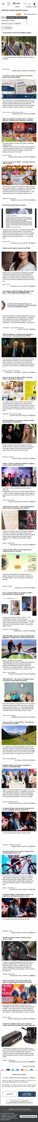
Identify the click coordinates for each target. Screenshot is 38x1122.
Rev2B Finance (18, 630)
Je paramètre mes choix (28, 1116)
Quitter (10, 1094)
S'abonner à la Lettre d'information (20, 1109)
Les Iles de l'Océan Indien (15, 156)
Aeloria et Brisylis (17, 458)
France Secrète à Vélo (15, 544)
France (20, 329)
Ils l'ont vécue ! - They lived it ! (13, 372)
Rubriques (8, 28)
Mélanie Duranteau (17, 113)
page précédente (30, 14)
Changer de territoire (31, 6)
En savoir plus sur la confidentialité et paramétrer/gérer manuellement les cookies (19, 1101)
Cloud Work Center (16, 717)
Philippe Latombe (16, 70)
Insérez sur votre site (28, 1066)
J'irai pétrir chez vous (16, 200)
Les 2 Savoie (17, 760)
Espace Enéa (18, 587)
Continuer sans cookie (27, 1094)
